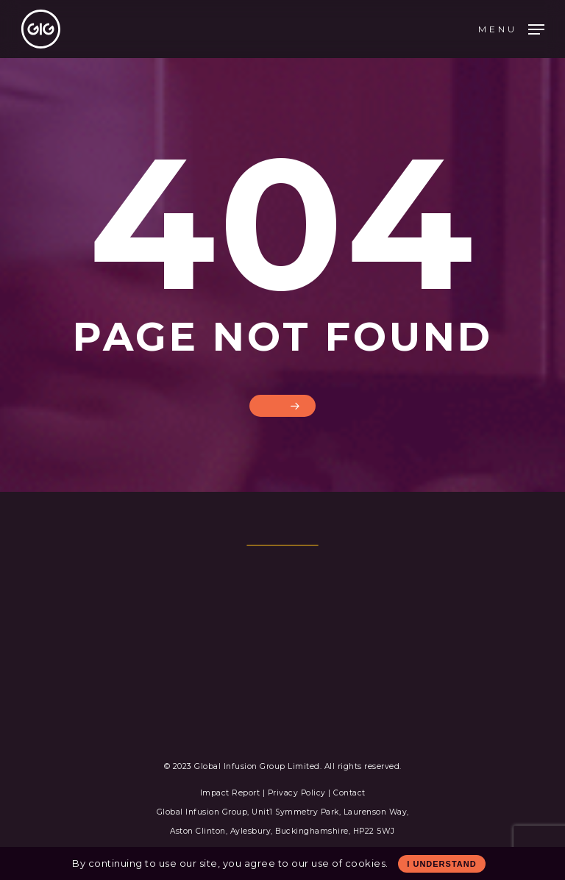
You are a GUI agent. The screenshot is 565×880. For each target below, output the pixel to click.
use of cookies (348, 863)
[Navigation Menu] (511, 28)
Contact (349, 793)
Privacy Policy (297, 793)
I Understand (441, 863)
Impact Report (231, 793)
